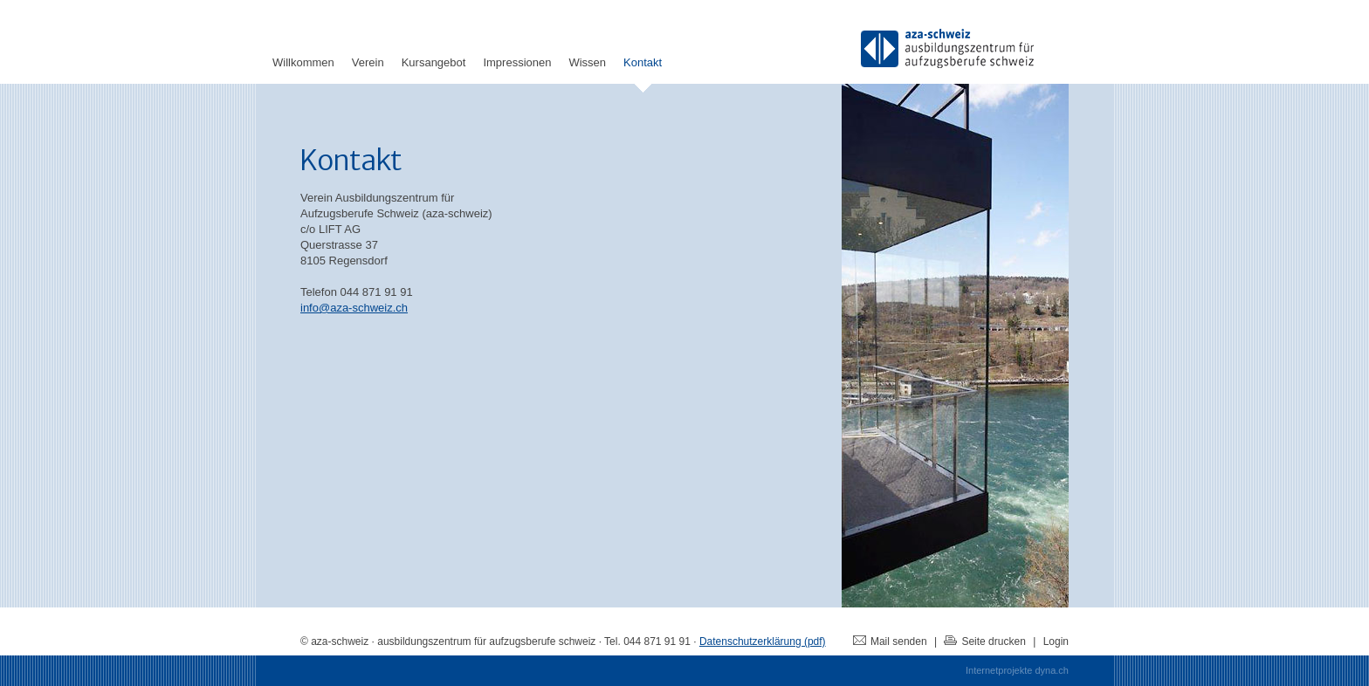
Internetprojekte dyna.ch (1017, 670)
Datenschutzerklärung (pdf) (762, 641)
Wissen (587, 62)
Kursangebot (434, 62)
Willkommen (303, 62)
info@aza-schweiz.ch (354, 307)
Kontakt (642, 62)
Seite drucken (984, 641)
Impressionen (517, 62)
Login (1056, 641)
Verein (368, 62)
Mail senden (890, 641)
